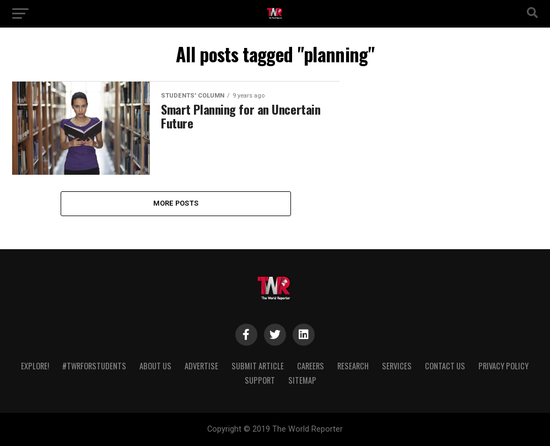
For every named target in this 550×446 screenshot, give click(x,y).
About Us (155, 366)
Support (260, 380)
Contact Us (445, 366)
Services (397, 366)
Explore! (35, 366)
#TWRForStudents (94, 366)
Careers (310, 366)
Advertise (201, 366)
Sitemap (302, 380)
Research (353, 366)
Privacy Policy (503, 366)
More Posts (176, 203)
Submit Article (257, 366)
